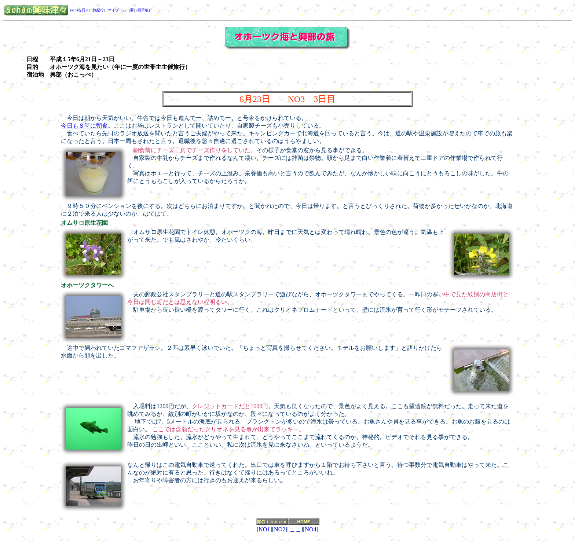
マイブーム (117, 10)
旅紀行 (98, 10)
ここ (295, 529)
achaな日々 (80, 10)
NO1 (264, 529)
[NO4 (309, 529)
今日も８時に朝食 (84, 125)
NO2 (279, 529)
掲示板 (143, 10)
